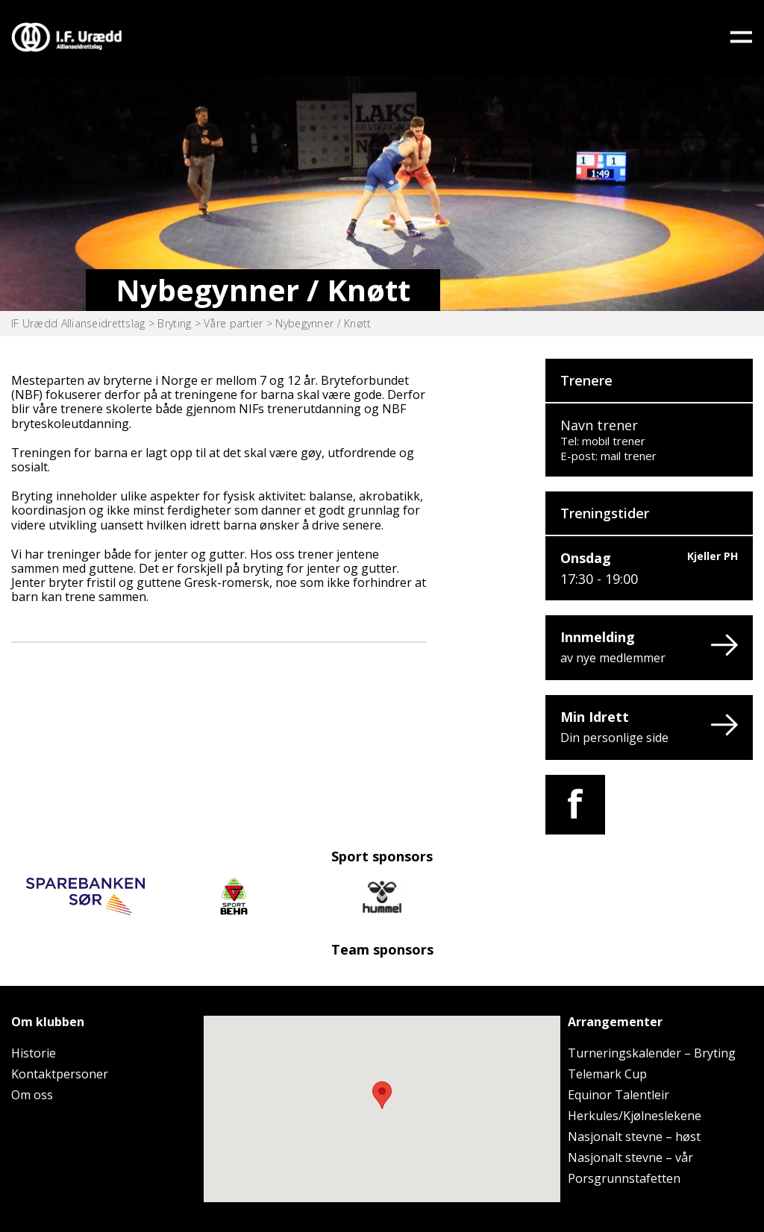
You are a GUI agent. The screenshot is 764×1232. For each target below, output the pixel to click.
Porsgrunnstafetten (624, 1178)
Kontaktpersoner (59, 1074)
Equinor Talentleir (618, 1095)
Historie (33, 1053)
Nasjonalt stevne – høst (634, 1136)
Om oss (32, 1095)
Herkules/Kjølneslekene (634, 1115)
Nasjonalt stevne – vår (630, 1157)
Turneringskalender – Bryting (652, 1053)
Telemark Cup (607, 1074)
